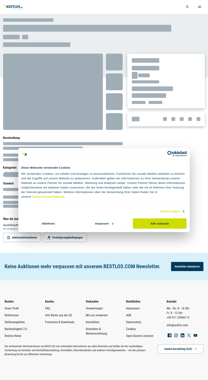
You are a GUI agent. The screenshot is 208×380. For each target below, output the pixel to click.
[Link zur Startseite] (18, 7)
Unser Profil (12, 308)
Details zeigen (169, 211)
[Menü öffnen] (199, 6)
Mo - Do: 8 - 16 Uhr (178, 308)
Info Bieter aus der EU (58, 315)
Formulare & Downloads (59, 322)
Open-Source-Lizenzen (140, 336)
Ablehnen (48, 223)
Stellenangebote (15, 322)
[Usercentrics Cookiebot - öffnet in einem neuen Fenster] (170, 154)
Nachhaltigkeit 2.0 (16, 329)
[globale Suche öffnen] (187, 6)
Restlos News (13, 336)
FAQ (47, 308)
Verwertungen (94, 308)
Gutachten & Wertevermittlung (96, 331)
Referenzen (12, 315)
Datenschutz (133, 322)
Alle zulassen (159, 223)
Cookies (131, 329)
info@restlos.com (177, 325)
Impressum (133, 308)
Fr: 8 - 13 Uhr (174, 313)
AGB (128, 315)
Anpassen (104, 223)
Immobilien (92, 322)
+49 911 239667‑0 (178, 317)
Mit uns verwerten (97, 315)
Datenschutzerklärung (48, 196)
